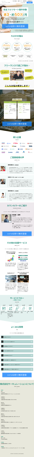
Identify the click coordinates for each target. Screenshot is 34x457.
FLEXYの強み (15, 1)
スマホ (17, 95)
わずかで (15, 26)
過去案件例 (24, 1)
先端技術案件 (27, 95)
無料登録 (29, 2)
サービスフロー (23, 2)
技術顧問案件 (27, 93)
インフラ (6, 95)
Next (31, 110)
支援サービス (20, 1)
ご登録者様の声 (29, 1)
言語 (17, 93)
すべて (6, 93)
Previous (2, 110)
